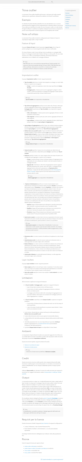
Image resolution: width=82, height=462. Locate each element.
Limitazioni (67, 17)
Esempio (67, 13)
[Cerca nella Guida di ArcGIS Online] (40, 2)
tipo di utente (44, 423)
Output (67, 23)
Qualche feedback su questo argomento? (53, 459)
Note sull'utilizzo (69, 15)
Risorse (67, 27)
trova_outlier (27, 452)
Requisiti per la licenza (70, 25)
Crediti (67, 21)
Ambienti (67, 19)
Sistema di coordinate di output (32, 345)
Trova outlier (27, 450)
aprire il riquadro (50, 398)
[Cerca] (52, 1)
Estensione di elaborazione (31, 347)
